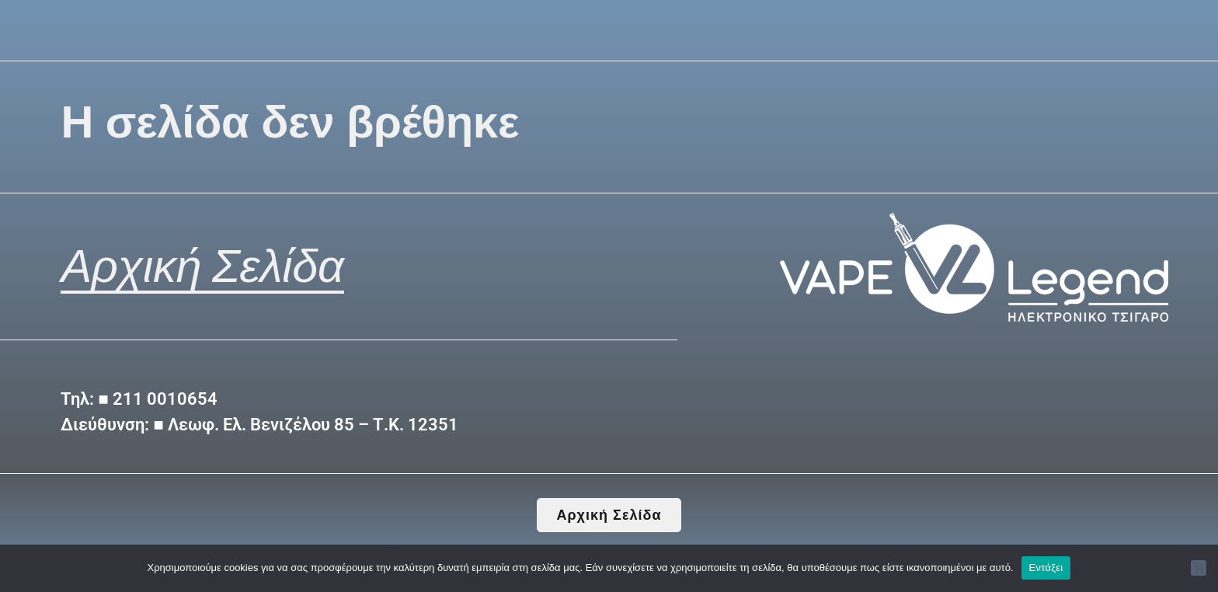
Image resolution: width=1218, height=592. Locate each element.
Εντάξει (1046, 567)
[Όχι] (1198, 568)
